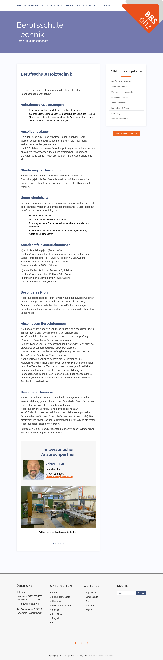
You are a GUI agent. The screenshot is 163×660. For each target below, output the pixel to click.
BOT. (110, 5)
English (55, 618)
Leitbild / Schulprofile (62, 605)
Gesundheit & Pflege (120, 107)
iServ (88, 601)
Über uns (56, 601)
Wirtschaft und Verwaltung (123, 91)
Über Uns (56, 5)
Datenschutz (92, 597)
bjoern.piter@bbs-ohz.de (59, 476)
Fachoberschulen (119, 86)
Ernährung (115, 113)
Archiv (89, 609)
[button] (24, 513)
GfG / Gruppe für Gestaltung (101, 655)
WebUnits (90, 605)
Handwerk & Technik (120, 97)
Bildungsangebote (36, 5)
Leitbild (69, 5)
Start (20, 5)
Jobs (104, 5)
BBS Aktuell (58, 614)
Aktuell (94, 5)
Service (82, 5)
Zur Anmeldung (126, 133)
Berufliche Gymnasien (121, 81)
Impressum (91, 592)
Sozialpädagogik (118, 102)
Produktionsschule (119, 118)
